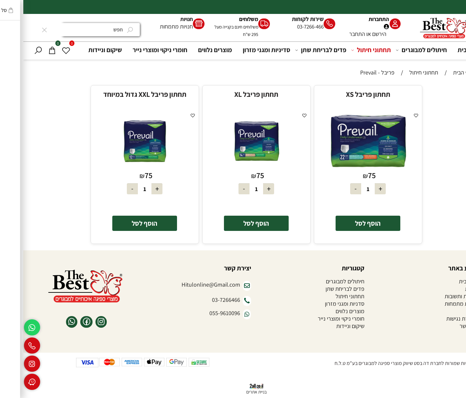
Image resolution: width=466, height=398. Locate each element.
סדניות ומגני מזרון (321, 303)
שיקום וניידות (82, 50)
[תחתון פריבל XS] (344, 168)
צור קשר (445, 326)
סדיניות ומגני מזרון (243, 50)
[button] (344, 223)
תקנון (448, 311)
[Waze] (9, 381)
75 (348, 175)
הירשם (356, 34)
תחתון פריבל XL (233, 94)
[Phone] (9, 345)
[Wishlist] (42, 50)
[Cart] (28, 50)
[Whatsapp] (9, 327)
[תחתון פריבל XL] (233, 168)
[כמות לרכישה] (344, 188)
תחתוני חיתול (349, 50)
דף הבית (445, 50)
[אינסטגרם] (9, 363)
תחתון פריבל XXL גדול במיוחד (121, 94)
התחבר (334, 34)
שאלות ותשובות (437, 296)
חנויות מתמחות (153, 26)
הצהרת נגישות (438, 318)
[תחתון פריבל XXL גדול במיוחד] (121, 168)
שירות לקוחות (284, 19)
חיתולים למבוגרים (399, 50)
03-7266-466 (287, 26)
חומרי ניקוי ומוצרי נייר (136, 50)
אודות (448, 288)
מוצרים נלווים (192, 50)
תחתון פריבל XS (345, 94)
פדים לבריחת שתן (298, 50)
